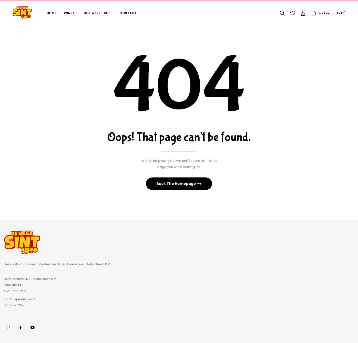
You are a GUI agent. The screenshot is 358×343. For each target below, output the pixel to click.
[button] (329, 13)
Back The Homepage (176, 183)
